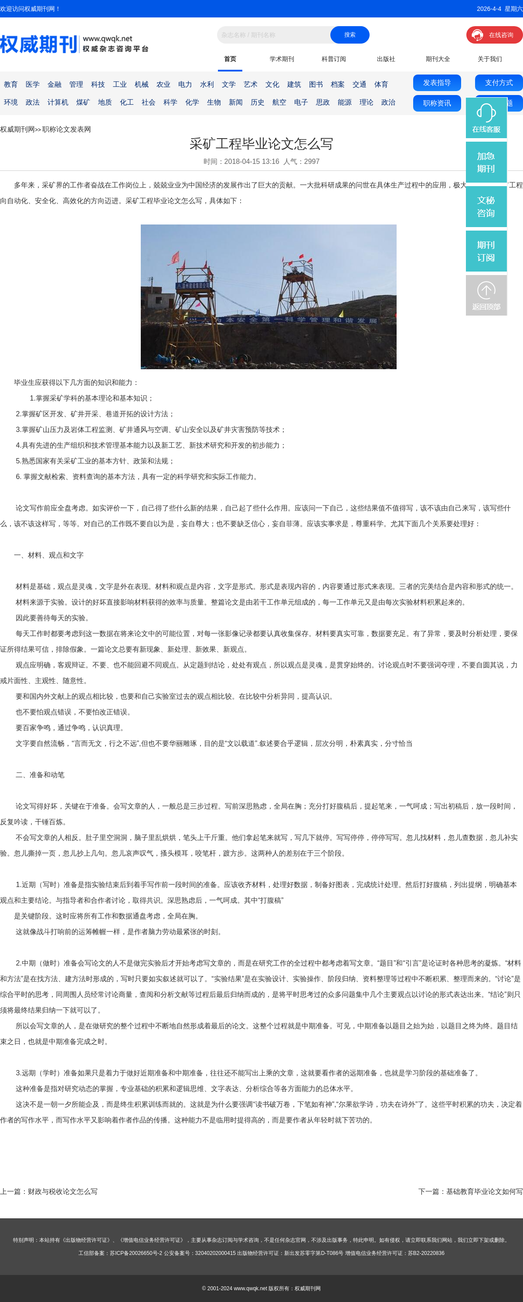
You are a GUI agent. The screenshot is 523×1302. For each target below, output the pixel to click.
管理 (76, 84)
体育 (381, 84)
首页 (230, 58)
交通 (360, 84)
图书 (316, 84)
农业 (163, 84)
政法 (33, 102)
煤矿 (83, 102)
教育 (11, 84)
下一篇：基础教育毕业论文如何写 (470, 1191)
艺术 (251, 84)
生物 (214, 102)
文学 (229, 84)
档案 (338, 84)
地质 (105, 102)
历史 (258, 102)
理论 (367, 102)
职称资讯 (437, 103)
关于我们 (490, 58)
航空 (279, 102)
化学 (192, 102)
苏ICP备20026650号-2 (136, 1253)
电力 (185, 84)
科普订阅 (334, 58)
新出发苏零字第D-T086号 (313, 1253)
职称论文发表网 (66, 129)
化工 (127, 102)
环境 (11, 102)
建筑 (294, 84)
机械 (142, 84)
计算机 (58, 102)
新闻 (236, 102)
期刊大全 (438, 58)
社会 (149, 102)
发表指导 (437, 82)
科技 (98, 84)
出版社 (386, 58)
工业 (120, 84)
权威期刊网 (17, 129)
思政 (323, 102)
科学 (170, 102)
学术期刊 (282, 58)
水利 (207, 84)
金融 (54, 84)
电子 (301, 102)
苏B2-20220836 (426, 1253)
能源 (345, 102)
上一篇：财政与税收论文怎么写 (49, 1191)
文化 (272, 84)
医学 (33, 84)
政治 (388, 102)
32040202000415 (215, 1253)
